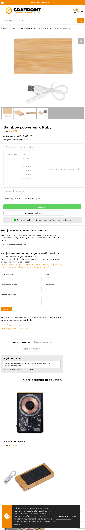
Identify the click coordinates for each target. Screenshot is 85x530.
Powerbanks (17, 28)
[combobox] (39, 20)
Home (4, 28)
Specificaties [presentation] (32, 348)
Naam (46, 275)
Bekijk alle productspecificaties (17, 140)
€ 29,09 (52, 488)
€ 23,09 (52, 434)
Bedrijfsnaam (7, 275)
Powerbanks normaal (34, 28)
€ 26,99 (10, 485)
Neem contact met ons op (14, 245)
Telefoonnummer (9, 285)
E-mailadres (49, 285)
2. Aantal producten (15, 191)
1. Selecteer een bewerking (19, 147)
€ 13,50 (10, 431)
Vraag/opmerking (8, 295)
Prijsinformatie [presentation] (21, 342)
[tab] (21, 342)
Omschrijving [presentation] (42, 342)
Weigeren (74, 516)
